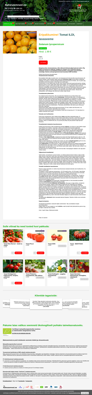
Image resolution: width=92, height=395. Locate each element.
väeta (63, 116)
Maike (76, 133)
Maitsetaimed (21, 23)
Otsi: (6, 16)
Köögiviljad (9, 23)
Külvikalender (61, 23)
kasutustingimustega (74, 393)
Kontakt (80, 23)
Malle (59, 131)
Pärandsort (14, 18)
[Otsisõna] (23, 16)
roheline (60, 206)
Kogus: (40, 56)
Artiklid (51, 23)
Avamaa (41, 18)
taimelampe (61, 97)
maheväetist (47, 181)
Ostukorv (71, 23)
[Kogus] (41, 58)
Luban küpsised (85, 393)
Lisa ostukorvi (43, 62)
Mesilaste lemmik (29, 18)
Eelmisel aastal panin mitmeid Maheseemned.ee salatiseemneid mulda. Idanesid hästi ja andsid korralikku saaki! (26, 303)
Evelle (55, 131)
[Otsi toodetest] (40, 16)
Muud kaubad (40, 23)
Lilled (31, 23)
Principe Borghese (69, 133)
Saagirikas (20, 18)
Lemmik (36, 18)
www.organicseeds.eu (83, 1)
